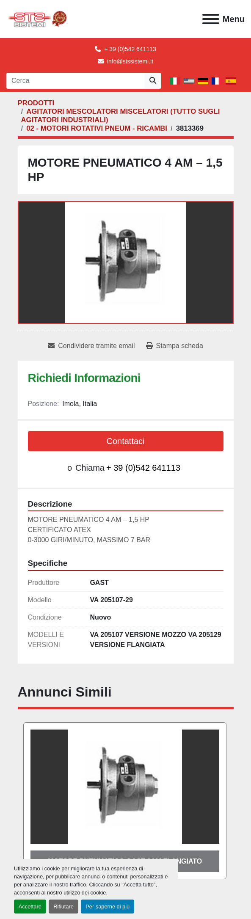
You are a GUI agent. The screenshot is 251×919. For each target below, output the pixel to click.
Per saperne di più (108, 906)
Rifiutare (63, 906)
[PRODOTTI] (36, 103)
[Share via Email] (91, 346)
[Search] (75, 81)
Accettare (30, 906)
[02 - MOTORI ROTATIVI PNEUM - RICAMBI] (96, 128)
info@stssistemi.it (130, 61)
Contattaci (125, 441)
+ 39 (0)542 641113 (130, 49)
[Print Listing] (175, 346)
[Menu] (210, 19)
